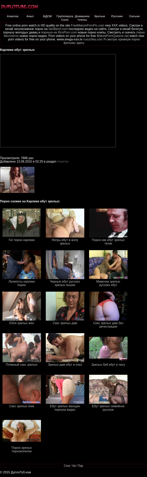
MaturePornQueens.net (113, 35)
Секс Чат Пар (73, 465)
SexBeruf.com (58, 29)
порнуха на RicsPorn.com (59, 32)
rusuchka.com (93, 39)
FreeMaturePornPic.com (87, 25)
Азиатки (62, 161)
